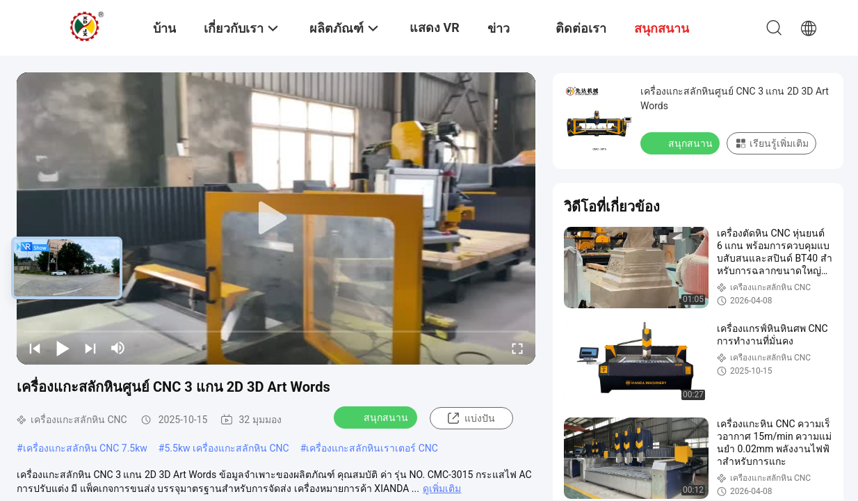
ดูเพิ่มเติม (442, 488)
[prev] (35, 347)
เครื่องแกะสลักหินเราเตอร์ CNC (372, 448)
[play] (276, 218)
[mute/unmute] (118, 347)
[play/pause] (62, 347)
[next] (90, 347)
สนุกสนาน (377, 417)
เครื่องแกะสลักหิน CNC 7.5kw (85, 448)
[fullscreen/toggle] (517, 347)
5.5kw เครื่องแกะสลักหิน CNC (226, 448)
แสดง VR (435, 27)
